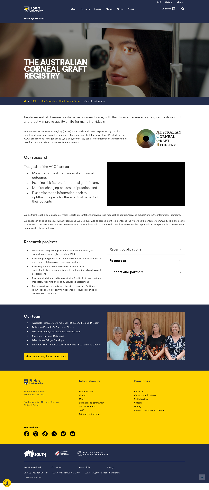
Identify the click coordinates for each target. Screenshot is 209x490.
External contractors (89, 414)
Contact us (139, 391)
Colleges (138, 402)
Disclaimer (57, 467)
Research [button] (85, 9)
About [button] (131, 9)
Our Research (46, 101)
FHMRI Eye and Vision (67, 101)
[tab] (146, 249)
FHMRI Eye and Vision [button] (34, 18)
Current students (87, 406)
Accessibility (85, 467)
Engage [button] (97, 9)
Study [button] (73, 9)
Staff (81, 410)
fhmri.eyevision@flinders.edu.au (45, 356)
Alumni (82, 395)
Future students (87, 391)
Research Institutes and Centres (149, 410)
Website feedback (32, 467)
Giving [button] (120, 9)
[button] (169, 9)
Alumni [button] (109, 9)
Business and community (91, 402)
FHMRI (31, 101)
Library (137, 406)
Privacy (110, 467)
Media (82, 399)
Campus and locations (145, 395)
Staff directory (141, 399)
